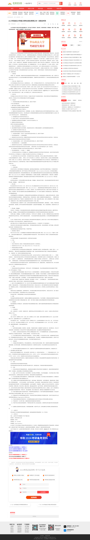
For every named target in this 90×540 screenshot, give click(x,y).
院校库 (78, 12)
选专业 (12, 531)
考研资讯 (49, 8)
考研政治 (69, 100)
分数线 (26, 14)
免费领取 (34, 497)
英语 (44, 12)
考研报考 (21, 8)
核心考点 (27, 530)
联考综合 (52, 12)
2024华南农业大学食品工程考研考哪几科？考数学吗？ (72, 86)
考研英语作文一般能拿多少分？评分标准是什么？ (71, 107)
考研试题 (40, 8)
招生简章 (31, 12)
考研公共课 (31, 8)
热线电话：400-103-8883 (73, 526)
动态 (63, 83)
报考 (66, 83)
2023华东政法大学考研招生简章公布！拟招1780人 (23, 504)
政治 (41, 12)
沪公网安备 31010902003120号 (50, 538)
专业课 (47, 14)
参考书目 (31, 14)
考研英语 (64, 100)
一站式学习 (28, 3)
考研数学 (74, 100)
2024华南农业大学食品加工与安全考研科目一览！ (71, 88)
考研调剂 (62, 14)
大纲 (72, 83)
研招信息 (73, 12)
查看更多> (80, 41)
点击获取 (43, 492)
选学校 (12, 530)
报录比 (78, 14)
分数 (75, 83)
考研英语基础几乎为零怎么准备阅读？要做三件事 (71, 110)
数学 (48, 12)
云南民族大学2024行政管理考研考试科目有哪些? (71, 93)
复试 (78, 83)
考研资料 (52, 14)
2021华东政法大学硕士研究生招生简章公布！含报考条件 (53, 504)
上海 (22, 17)
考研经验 (19, 528)
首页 (12, 8)
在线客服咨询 (70, 529)
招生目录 (15, 14)
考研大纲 (26, 12)
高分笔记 (27, 531)
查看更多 (34, 516)
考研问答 (59, 8)
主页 (15, 17)
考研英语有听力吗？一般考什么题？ (69, 105)
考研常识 (19, 526)
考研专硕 (42, 14)
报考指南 (15, 12)
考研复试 (62, 12)
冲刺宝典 (27, 528)
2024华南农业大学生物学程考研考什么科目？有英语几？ (73, 91)
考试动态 (20, 12)
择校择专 (20, 14)
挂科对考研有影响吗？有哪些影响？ (69, 103)
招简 (69, 83)
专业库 (73, 14)
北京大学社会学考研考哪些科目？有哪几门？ (17, 456)
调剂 (81, 83)
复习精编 (27, 526)
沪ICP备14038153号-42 (38, 538)
